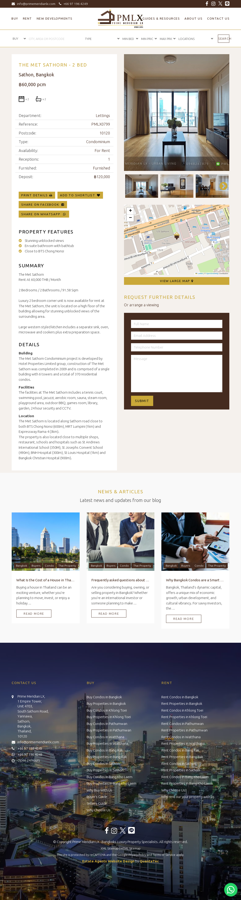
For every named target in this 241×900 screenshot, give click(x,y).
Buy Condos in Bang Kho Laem (109, 777)
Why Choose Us (98, 810)
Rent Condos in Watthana (181, 737)
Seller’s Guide (97, 803)
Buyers (36, 565)
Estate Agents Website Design (108, 861)
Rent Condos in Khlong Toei (182, 710)
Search (223, 38)
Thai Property (67, 565)
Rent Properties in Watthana (183, 743)
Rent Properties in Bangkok (181, 704)
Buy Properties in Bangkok (106, 704)
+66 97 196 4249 (72, 4)
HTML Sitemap (131, 848)
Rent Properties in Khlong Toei (184, 717)
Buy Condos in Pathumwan (107, 724)
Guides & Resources (161, 18)
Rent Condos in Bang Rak (180, 750)
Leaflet (199, 273)
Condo (49, 565)
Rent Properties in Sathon (180, 770)
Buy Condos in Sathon (103, 764)
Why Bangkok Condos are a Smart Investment (195, 580)
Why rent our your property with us (187, 797)
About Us (193, 18)
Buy (14, 18)
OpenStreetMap (212, 273)
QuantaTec (149, 861)
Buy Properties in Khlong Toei (109, 717)
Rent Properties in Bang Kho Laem (187, 783)
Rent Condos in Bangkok (179, 697)
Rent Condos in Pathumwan (182, 724)
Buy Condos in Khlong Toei (107, 710)
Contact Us (218, 18)
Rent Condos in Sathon (178, 764)
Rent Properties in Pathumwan (184, 730)
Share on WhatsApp (44, 214)
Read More (34, 613)
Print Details (34, 195)
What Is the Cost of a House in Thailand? (45, 580)
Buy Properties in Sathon (105, 770)
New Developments (55, 18)
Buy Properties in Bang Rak (107, 757)
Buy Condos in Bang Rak (105, 750)
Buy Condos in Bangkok (104, 697)
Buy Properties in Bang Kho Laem (111, 783)
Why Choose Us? (173, 790)
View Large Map (176, 280)
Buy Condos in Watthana (105, 737)
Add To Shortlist (77, 195)
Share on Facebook (42, 204)
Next (221, 186)
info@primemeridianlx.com (34, 4)
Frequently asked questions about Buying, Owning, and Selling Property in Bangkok (120, 580)
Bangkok (21, 565)
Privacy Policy (137, 854)
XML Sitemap (110, 848)
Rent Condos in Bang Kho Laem (185, 777)
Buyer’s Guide (97, 797)
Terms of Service (164, 854)
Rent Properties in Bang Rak (182, 757)
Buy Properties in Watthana (107, 743)
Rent (27, 18)
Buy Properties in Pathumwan (109, 730)
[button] (177, 236)
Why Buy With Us (99, 790)
